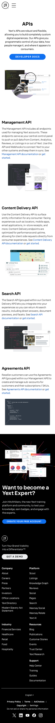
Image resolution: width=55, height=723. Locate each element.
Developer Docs (27, 56)
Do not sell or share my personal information (27, 709)
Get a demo (14, 556)
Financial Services (11, 629)
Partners (6, 588)
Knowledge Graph (38, 583)
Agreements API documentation (24, 389)
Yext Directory (9, 603)
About (5, 573)
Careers (6, 578)
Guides (33, 675)
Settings (34, 705)
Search (33, 603)
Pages (32, 598)
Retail (5, 639)
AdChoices (39, 701)
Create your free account (24, 521)
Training (33, 670)
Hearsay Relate (37, 613)
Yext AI (33, 618)
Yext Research (36, 654)
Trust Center (35, 649)
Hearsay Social (37, 608)
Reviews (33, 588)
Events (33, 644)
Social (32, 593)
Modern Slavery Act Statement (12, 609)
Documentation (37, 680)
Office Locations (10, 598)
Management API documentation (20, 154)
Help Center (35, 665)
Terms (27, 701)
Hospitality (7, 649)
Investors (7, 593)
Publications (35, 634)
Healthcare (7, 634)
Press (5, 583)
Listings (33, 578)
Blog (31, 629)
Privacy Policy (14, 701)
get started (32, 243)
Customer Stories (38, 639)
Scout (32, 573)
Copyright (21, 705)
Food (4, 644)
